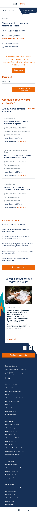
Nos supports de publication (14, 451)
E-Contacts (9, 445)
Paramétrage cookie (12, 401)
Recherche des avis (11, 471)
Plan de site (9, 505)
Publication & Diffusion (12, 438)
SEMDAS (5, 19)
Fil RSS (7, 405)
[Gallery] (18, 314)
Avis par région (10, 475)
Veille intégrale (18, 65)
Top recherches (10, 415)
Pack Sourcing (10, 428)
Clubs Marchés (10, 495)
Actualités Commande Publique (15, 488)
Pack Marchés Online (12, 425)
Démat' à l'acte (10, 441)
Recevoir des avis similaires (24, 89)
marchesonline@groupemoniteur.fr (15, 369)
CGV (7, 395)
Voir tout (31, 108)
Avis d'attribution (11, 411)
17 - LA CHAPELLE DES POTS (15, 31)
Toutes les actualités (18, 355)
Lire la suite (12, 339)
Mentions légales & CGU (13, 391)
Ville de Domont (9, 184)
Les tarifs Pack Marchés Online (15, 448)
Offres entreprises (11, 465)
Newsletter (9, 408)
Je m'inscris (18, 70)
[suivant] (30, 348)
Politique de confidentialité (14, 398)
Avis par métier (10, 478)
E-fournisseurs (10, 435)
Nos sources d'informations (14, 468)
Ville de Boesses (9, 118)
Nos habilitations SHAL (12, 455)
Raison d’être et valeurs (13, 388)
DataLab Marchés (11, 431)
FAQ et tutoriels (10, 491)
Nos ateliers (9, 501)
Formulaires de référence (13, 498)
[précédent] (24, 348)
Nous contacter (18, 267)
